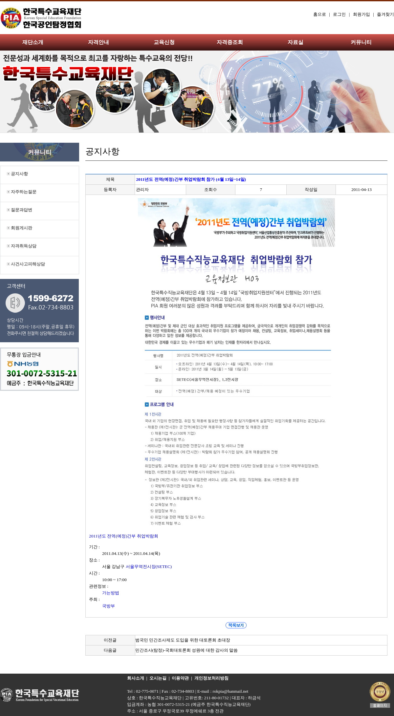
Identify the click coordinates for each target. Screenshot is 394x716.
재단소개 (32, 42)
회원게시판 (19, 227)
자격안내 (98, 42)
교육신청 (164, 42)
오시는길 (157, 678)
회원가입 (361, 14)
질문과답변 (19, 209)
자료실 (295, 42)
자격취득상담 (21, 245)
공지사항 (17, 173)
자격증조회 (230, 42)
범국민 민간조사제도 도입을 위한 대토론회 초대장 (182, 640)
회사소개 (135, 678)
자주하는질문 (21, 191)
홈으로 (319, 14)
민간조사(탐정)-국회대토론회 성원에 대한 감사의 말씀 (186, 650)
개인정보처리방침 (211, 678)
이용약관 (180, 678)
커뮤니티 (361, 42)
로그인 (339, 14)
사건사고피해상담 (26, 264)
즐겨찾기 (385, 14)
